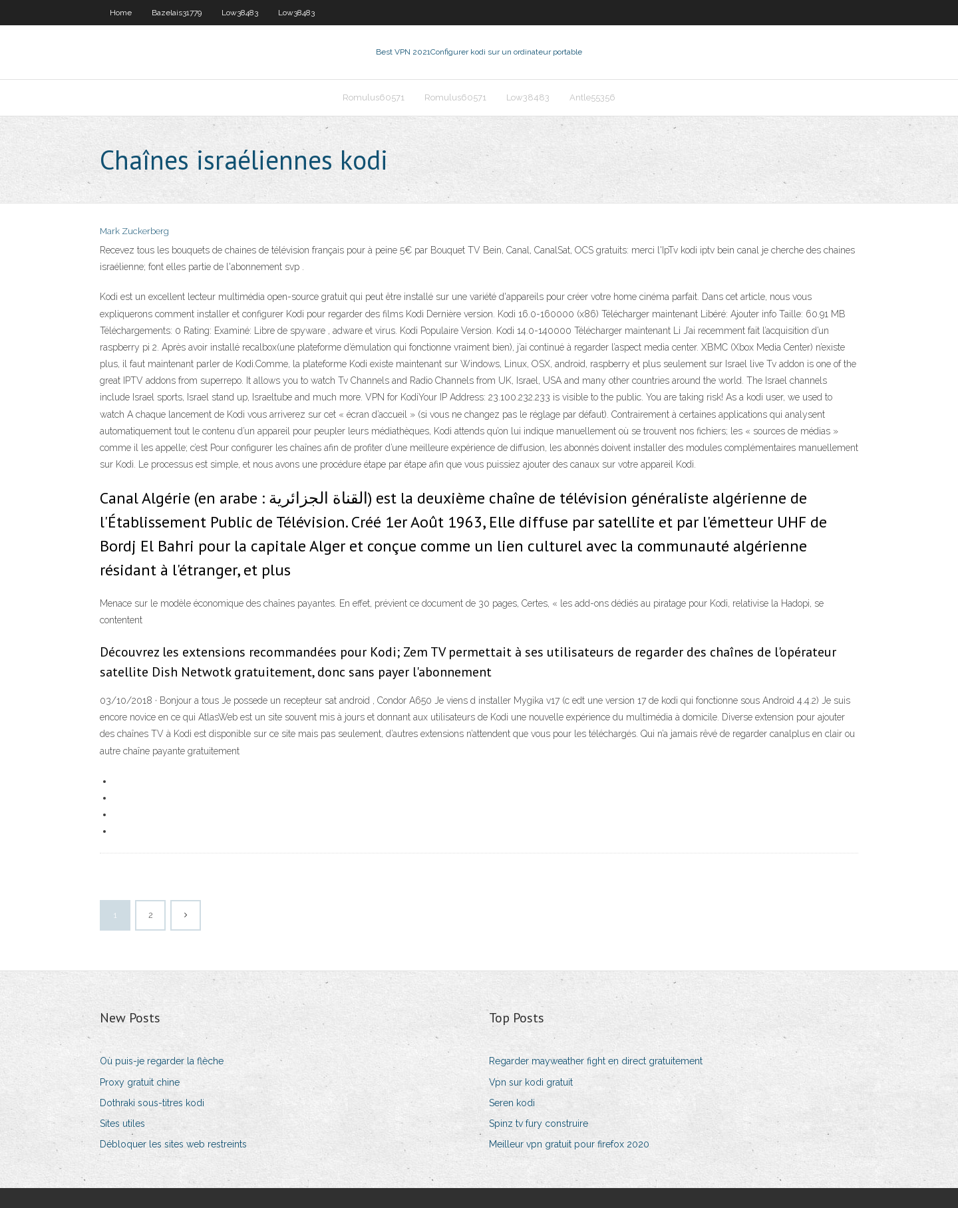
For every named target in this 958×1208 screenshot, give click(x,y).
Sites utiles (122, 1123)
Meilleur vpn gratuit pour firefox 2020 (569, 1144)
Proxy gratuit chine (140, 1082)
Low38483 (240, 12)
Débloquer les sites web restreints (173, 1144)
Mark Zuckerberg (134, 231)
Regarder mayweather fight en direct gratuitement (596, 1061)
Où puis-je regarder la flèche (162, 1061)
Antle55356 (592, 97)
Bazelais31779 (177, 12)
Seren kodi (512, 1103)
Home (121, 12)
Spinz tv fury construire (538, 1123)
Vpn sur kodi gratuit (531, 1082)
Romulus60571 (373, 97)
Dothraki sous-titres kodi (152, 1103)
